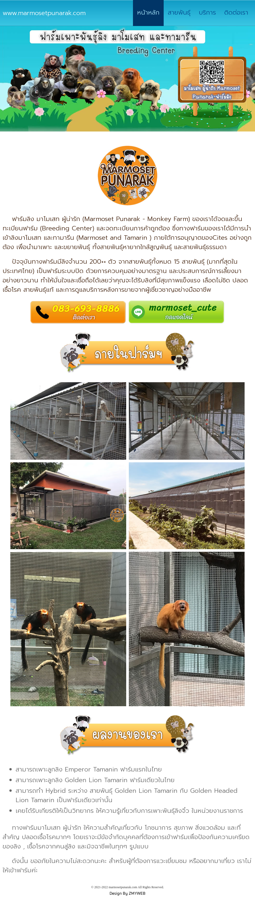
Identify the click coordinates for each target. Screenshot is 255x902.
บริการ (207, 12)
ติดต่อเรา (236, 12)
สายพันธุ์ (179, 12)
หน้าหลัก (148, 12)
